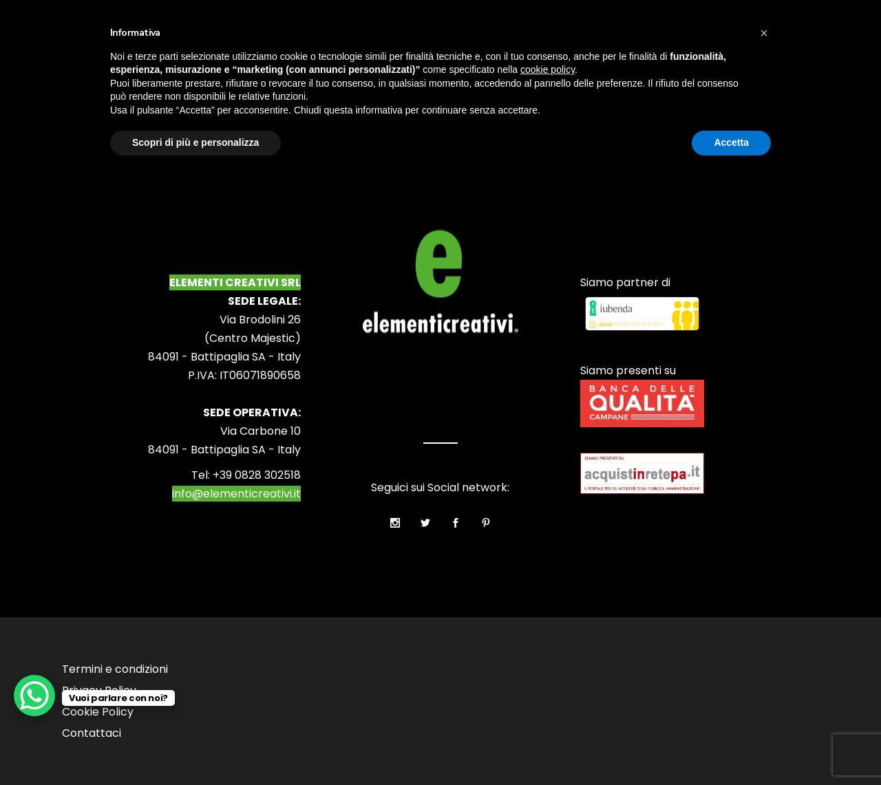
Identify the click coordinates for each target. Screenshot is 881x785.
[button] (764, 33)
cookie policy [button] (547, 69)
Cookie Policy (98, 712)
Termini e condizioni (115, 669)
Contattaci (91, 733)
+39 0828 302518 (257, 475)
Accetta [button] (731, 142)
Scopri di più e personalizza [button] (195, 142)
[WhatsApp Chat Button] (34, 695)
